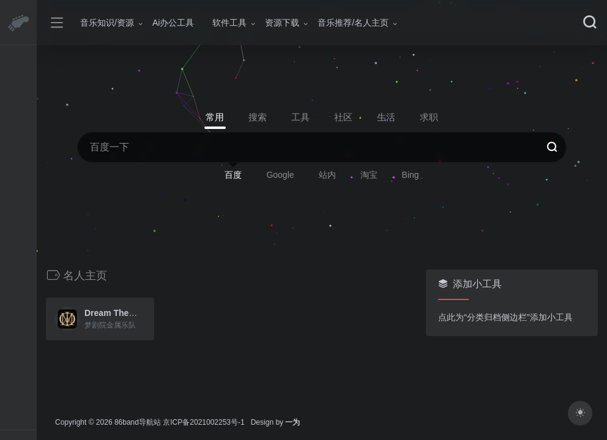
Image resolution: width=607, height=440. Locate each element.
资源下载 (282, 23)
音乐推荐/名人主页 (353, 23)
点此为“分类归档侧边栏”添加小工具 (505, 317)
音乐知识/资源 (107, 23)
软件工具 (229, 23)
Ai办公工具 (173, 23)
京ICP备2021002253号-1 (203, 422)
